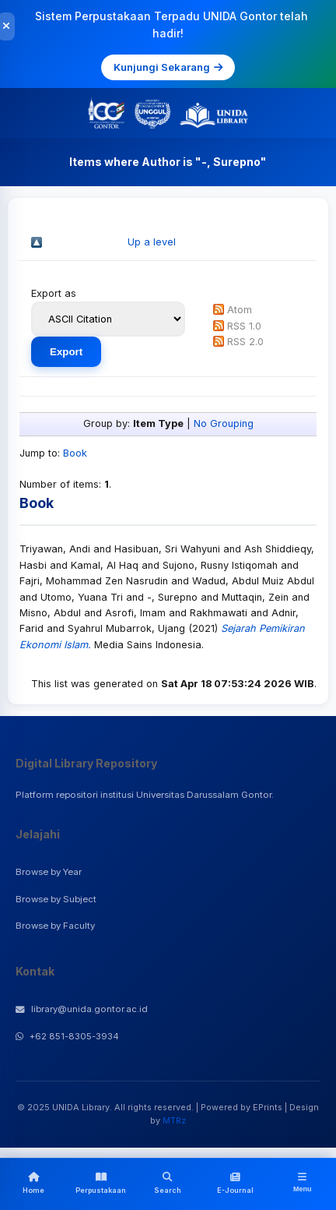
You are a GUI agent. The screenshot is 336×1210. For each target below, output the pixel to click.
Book (75, 453)
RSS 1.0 (244, 326)
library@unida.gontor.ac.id (82, 1009)
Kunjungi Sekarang (168, 67)
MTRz (174, 1120)
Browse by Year (49, 871)
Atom (239, 310)
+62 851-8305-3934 (67, 1036)
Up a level (152, 242)
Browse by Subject (56, 899)
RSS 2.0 (245, 341)
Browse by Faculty (55, 925)
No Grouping (224, 423)
